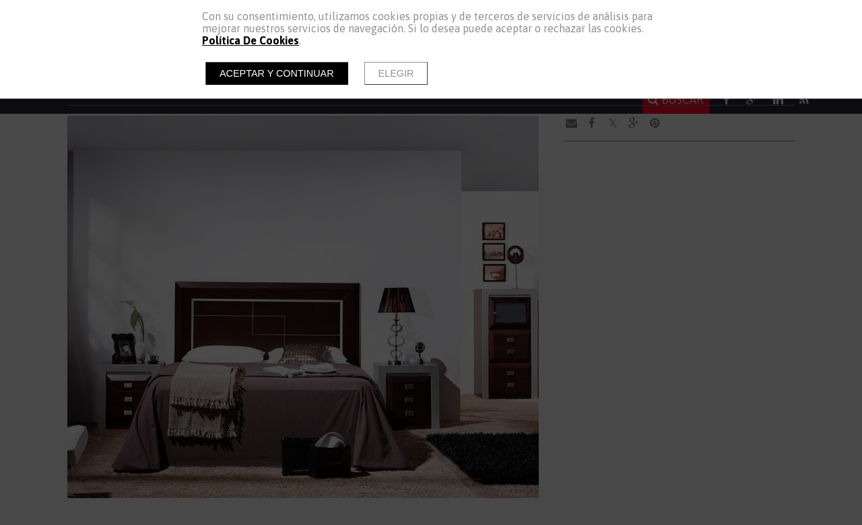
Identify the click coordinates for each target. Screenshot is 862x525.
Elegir (396, 73)
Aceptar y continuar (277, 73)
